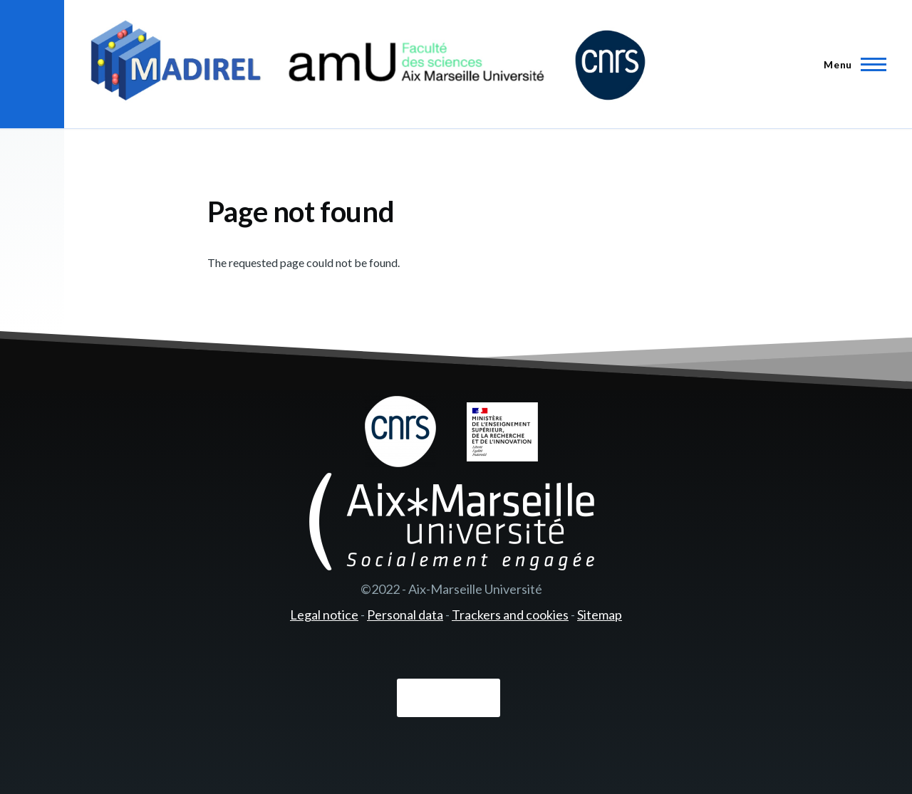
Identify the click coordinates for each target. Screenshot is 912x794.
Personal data (405, 614)
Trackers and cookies (510, 614)
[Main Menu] (851, 64)
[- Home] (368, 64)
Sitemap (599, 614)
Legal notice (324, 614)
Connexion (449, 698)
